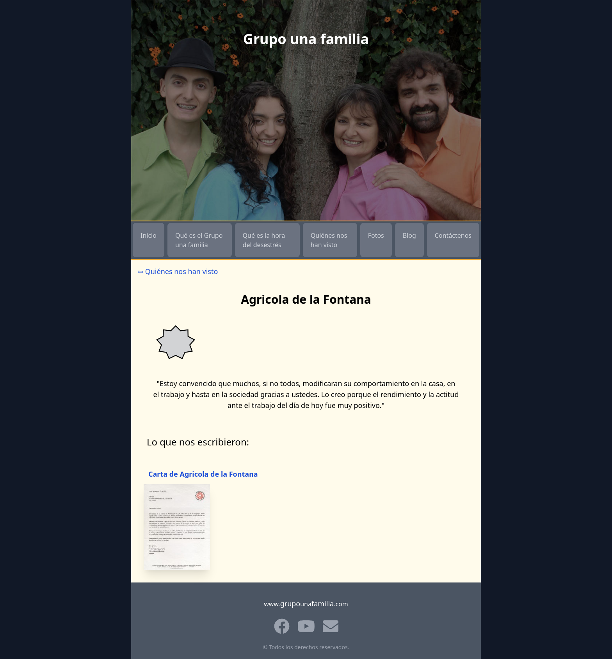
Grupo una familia (306, 39)
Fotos (376, 235)
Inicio (149, 235)
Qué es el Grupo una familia (198, 240)
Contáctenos (453, 235)
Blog (409, 235)
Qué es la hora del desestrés (264, 240)
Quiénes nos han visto (329, 240)
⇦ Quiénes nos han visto (177, 271)
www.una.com (306, 603)
